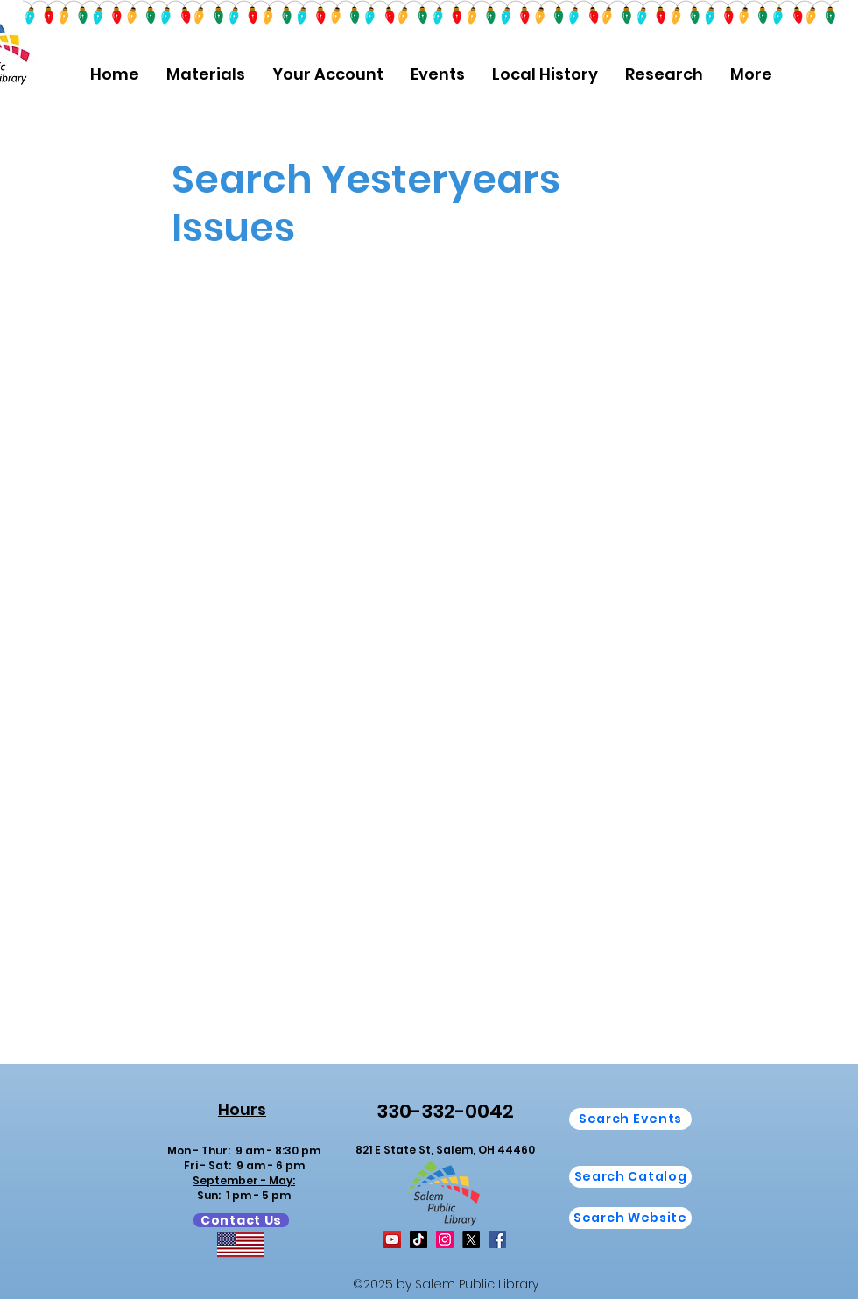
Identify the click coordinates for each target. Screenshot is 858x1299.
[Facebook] (497, 1239)
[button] (205, 74)
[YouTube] (392, 1239)
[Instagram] (445, 1239)
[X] (471, 1239)
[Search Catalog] (630, 1177)
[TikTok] (418, 1239)
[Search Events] (630, 1119)
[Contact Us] (241, 1220)
